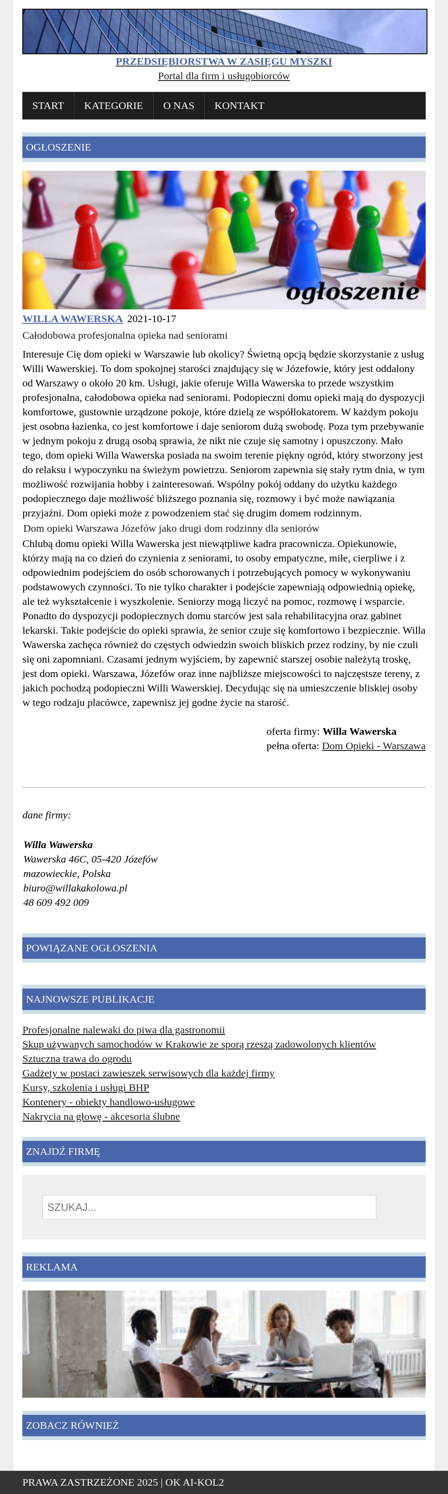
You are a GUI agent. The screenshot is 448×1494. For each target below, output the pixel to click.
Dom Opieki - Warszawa (374, 745)
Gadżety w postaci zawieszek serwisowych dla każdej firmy (148, 1073)
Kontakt (239, 105)
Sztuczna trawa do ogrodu (77, 1058)
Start (48, 105)
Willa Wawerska (72, 318)
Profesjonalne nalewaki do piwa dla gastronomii (123, 1029)
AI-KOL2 (203, 1482)
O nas (178, 105)
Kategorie (113, 105)
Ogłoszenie (58, 147)
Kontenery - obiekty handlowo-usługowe (108, 1102)
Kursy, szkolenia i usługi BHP (85, 1087)
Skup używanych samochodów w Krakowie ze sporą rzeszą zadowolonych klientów (199, 1044)
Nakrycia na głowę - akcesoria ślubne (101, 1116)
